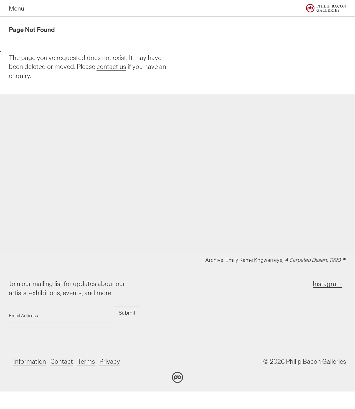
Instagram (327, 283)
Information (29, 361)
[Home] (326, 8)
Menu (16, 8)
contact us (111, 66)
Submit (127, 313)
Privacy (109, 361)
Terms (86, 361)
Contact (61, 361)
